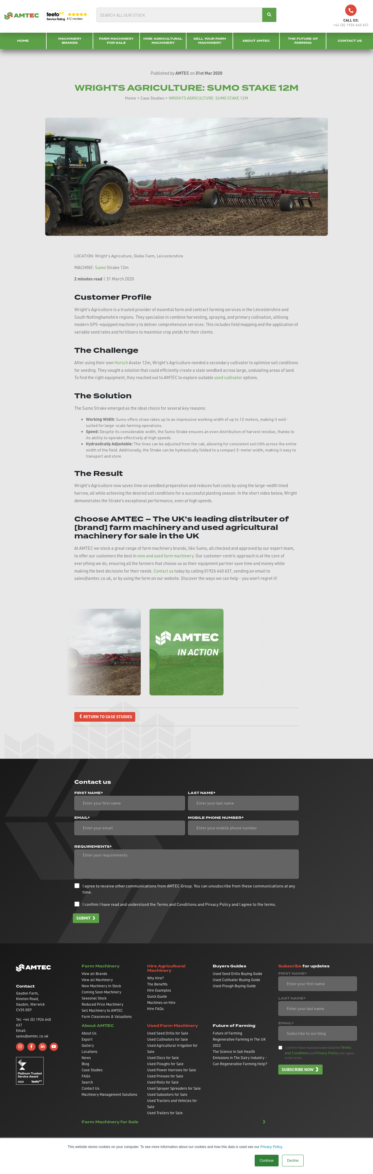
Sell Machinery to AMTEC (102, 1010)
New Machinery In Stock (101, 986)
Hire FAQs (155, 1008)
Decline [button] (293, 1161)
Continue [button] (267, 1161)
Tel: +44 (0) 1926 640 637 (33, 1022)
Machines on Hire (161, 1002)
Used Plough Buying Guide (234, 986)
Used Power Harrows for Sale (171, 1070)
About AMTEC (256, 41)
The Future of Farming (303, 40)
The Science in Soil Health (234, 1051)
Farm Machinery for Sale (116, 40)
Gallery (88, 1045)
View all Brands (94, 973)
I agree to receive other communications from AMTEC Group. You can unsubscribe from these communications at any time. (188, 888)
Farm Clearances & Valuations (107, 1016)
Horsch (121, 362)
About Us (89, 1033)
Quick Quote (157, 996)
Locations (89, 1051)
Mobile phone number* (216, 818)
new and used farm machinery (165, 556)
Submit (83, 918)
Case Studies (152, 97)
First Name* (88, 793)
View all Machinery (97, 980)
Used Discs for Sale (163, 1058)
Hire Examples (159, 990)
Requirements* (93, 847)
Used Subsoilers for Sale (167, 1094)
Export (87, 1039)
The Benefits (157, 984)
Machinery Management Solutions (109, 1094)
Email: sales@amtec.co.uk (32, 1033)
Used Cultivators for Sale (167, 1039)
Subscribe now (298, 1069)
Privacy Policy (271, 1147)
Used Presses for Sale (165, 1076)
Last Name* (201, 793)
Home (23, 41)
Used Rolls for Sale (163, 1082)
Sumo (100, 267)
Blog (85, 1064)
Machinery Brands (69, 40)
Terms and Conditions (177, 904)
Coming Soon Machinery (101, 992)
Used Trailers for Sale (165, 1113)
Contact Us (350, 41)
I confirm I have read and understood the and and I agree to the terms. (179, 904)
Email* (82, 818)
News (86, 1058)
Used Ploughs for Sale (165, 1064)
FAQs (86, 1076)
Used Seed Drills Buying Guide (237, 973)
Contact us (163, 571)
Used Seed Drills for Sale (167, 1033)
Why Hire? (155, 978)
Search (87, 1082)
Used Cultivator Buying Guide (236, 980)
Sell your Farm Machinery (209, 40)
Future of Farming (227, 1033)
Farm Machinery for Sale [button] (110, 1122)
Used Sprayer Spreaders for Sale (174, 1088)
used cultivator (228, 377)
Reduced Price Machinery (102, 1004)
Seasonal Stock (94, 998)
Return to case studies (108, 716)
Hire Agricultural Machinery (162, 40)
